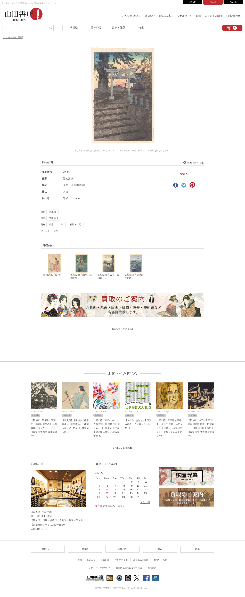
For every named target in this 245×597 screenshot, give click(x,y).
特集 (141, 28)
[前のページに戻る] (13, 37)
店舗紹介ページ (39, 529)
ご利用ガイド (184, 15)
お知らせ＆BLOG (131, 15)
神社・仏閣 (75, 224)
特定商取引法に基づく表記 (129, 568)
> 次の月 (145, 503)
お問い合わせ (233, 15)
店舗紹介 (150, 15)
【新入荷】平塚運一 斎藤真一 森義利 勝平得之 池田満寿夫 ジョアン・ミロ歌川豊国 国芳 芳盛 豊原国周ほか (44, 429)
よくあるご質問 (213, 15)
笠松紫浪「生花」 (52, 275)
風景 (51, 224)
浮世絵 (74, 28)
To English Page (193, 162)
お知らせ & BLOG (122, 374)
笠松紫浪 (68, 178)
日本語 (213, 2)
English (233, 2)
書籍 (160, 550)
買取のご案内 (166, 15)
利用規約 (152, 568)
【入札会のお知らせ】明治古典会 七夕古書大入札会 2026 (138, 425)
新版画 (52, 211)
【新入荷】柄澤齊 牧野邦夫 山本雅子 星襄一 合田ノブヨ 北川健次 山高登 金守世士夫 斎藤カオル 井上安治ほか (169, 429)
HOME (193, 2)
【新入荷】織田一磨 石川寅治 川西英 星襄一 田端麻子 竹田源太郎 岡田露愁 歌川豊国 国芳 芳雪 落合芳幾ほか (201, 429)
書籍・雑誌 (118, 28)
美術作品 (96, 28)
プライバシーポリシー (99, 568)
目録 (198, 15)
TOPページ (48, 550)
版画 (56, 231)
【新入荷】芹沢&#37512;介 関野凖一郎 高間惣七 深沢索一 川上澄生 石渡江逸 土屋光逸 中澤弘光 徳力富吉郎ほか (106, 429)
